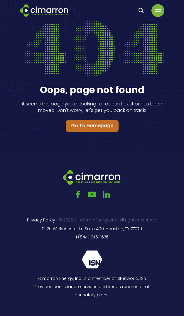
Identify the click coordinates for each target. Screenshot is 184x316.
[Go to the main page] (44, 10)
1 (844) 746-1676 (92, 237)
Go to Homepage (92, 126)
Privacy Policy (41, 220)
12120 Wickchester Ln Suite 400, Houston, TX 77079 (92, 229)
